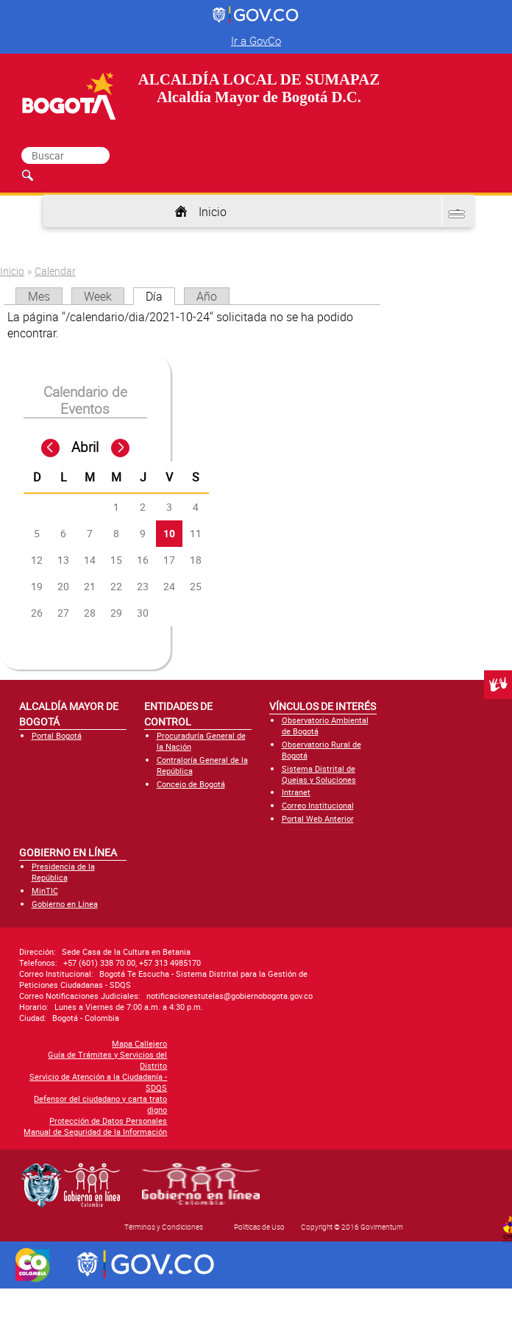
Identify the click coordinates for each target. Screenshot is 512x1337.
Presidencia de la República (63, 872)
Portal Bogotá (57, 735)
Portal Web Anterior (318, 818)
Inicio (213, 212)
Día (160, 296)
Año (206, 296)
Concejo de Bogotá (191, 783)
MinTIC (45, 890)
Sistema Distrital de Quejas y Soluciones (319, 774)
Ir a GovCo (256, 40)
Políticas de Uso (259, 1227)
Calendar (55, 271)
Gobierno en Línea (65, 903)
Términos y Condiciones (163, 1227)
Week (98, 296)
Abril (85, 446)
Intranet (296, 791)
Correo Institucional (318, 805)
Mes (39, 296)
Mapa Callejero (46, 1043)
